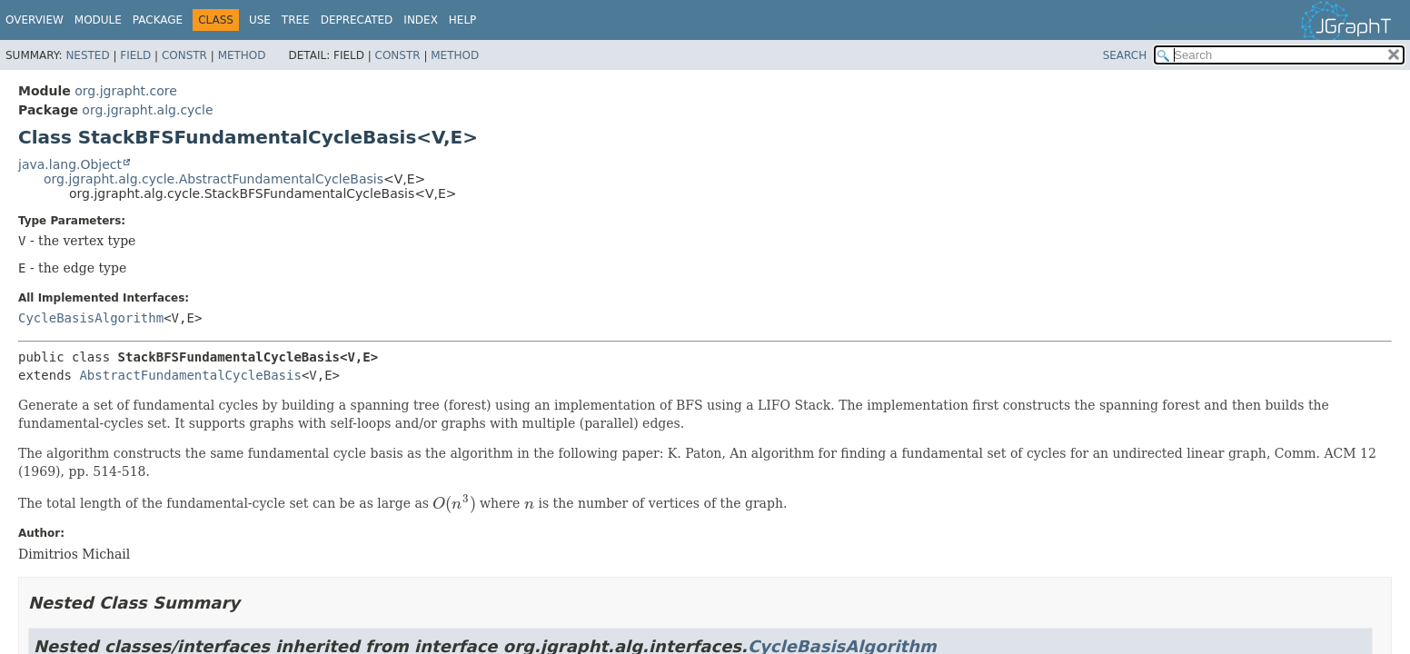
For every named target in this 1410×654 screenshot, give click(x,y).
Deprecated (357, 20)
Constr (184, 55)
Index (420, 20)
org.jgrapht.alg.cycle (147, 110)
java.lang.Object (70, 164)
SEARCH (1125, 55)
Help (463, 20)
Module (98, 20)
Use (260, 20)
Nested (87, 55)
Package (158, 20)
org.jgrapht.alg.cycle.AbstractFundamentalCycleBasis (213, 179)
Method (242, 55)
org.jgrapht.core (125, 91)
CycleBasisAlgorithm (91, 318)
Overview (34, 20)
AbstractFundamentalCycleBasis (190, 375)
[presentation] (453, 504)
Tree (296, 20)
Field (135, 55)
